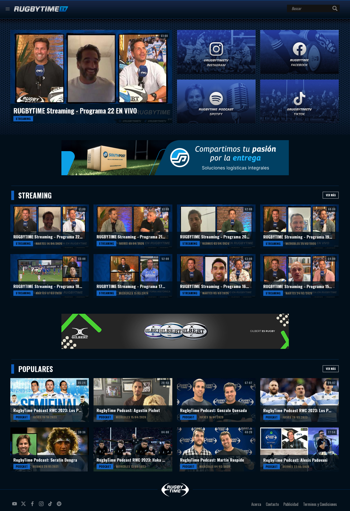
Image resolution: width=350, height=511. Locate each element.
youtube (15, 505)
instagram (42, 505)
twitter (24, 505)
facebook (33, 505)
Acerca (256, 504)
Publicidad (290, 504)
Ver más (331, 195)
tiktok (51, 505)
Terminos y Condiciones (320, 504)
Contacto (272, 504)
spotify (60, 505)
